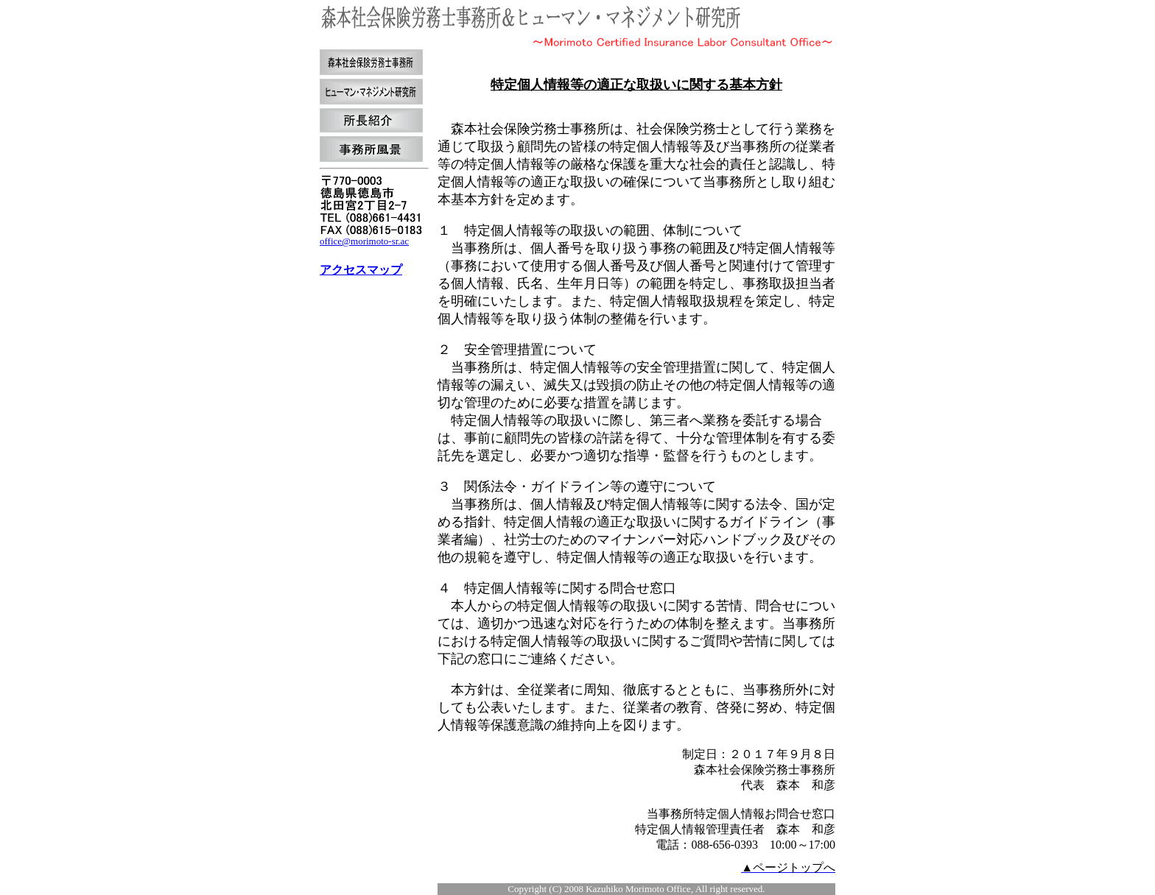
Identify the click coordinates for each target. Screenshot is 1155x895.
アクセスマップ (361, 269)
